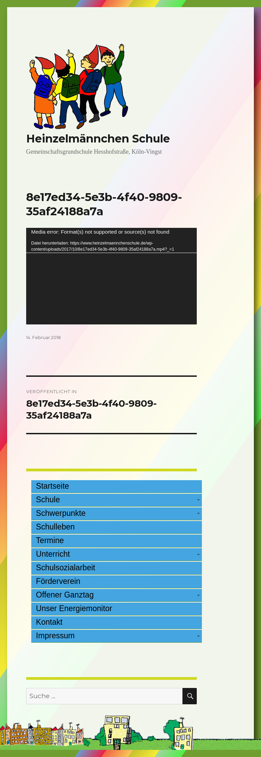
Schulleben (55, 526)
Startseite (52, 486)
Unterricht (53, 554)
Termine (50, 540)
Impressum (55, 635)
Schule (48, 499)
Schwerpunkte (61, 513)
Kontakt (49, 622)
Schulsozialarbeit (65, 567)
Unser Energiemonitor (74, 608)
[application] (111, 276)
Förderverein (58, 581)
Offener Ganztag (65, 594)
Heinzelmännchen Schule (98, 138)
